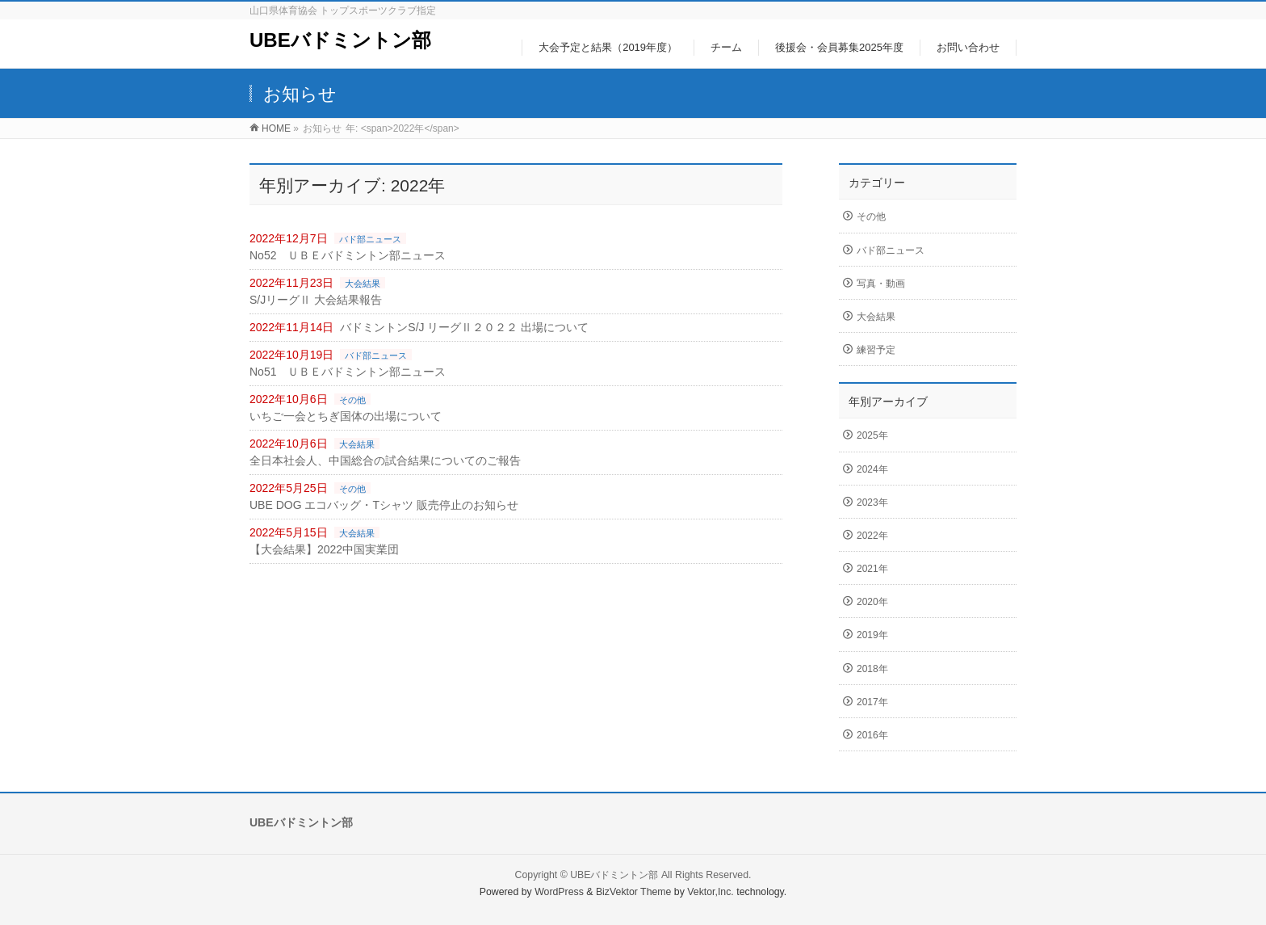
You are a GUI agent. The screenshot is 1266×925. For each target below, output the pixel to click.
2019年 (872, 635)
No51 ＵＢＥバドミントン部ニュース (347, 371)
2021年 (872, 568)
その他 (352, 400)
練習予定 (876, 349)
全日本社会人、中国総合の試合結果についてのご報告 (385, 460)
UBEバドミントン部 (340, 40)
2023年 (872, 502)
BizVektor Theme (634, 892)
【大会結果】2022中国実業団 (324, 549)
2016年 (872, 735)
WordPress (559, 892)
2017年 (872, 702)
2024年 (872, 469)
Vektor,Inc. (710, 892)
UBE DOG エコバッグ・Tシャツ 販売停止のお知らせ (383, 504)
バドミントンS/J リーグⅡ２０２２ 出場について (464, 327)
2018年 (872, 669)
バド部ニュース (370, 239)
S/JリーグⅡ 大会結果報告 (315, 299)
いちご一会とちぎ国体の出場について (345, 416)
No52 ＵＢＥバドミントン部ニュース (347, 255)
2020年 (872, 602)
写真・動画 (881, 283)
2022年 (872, 535)
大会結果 (362, 283)
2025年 (872, 435)
